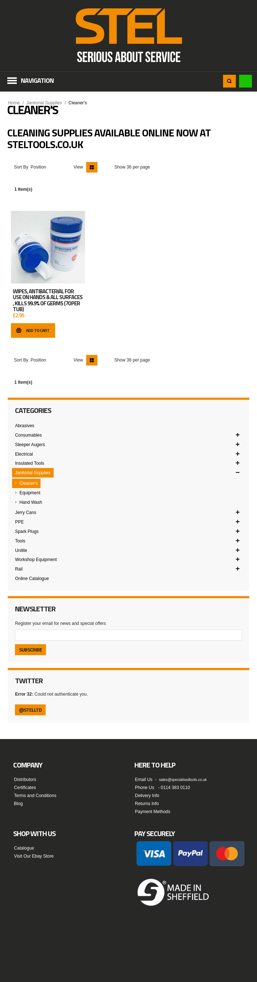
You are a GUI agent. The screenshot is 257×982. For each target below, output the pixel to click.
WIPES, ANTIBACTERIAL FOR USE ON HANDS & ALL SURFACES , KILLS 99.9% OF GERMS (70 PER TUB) (48, 300)
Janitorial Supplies (44, 102)
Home (14, 102)
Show (119, 167)
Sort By (21, 167)
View (78, 167)
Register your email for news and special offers (60, 623)
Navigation (37, 80)
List (103, 167)
